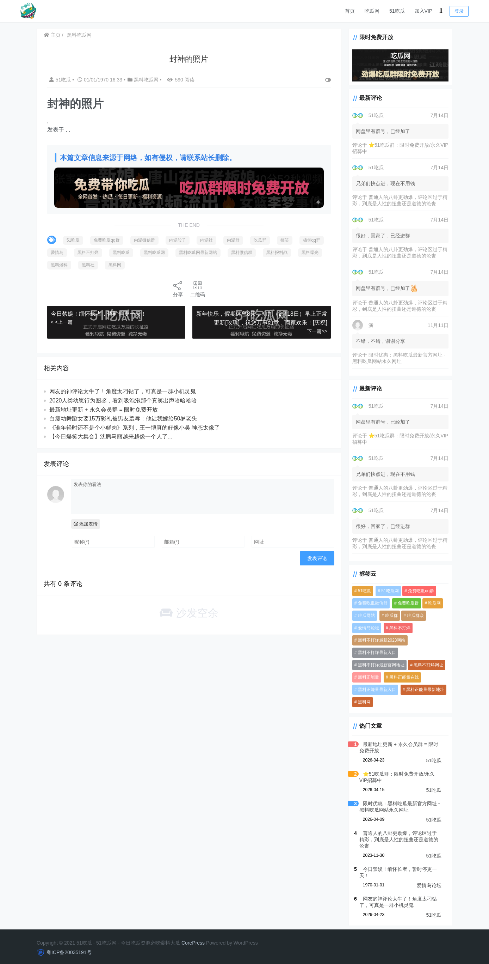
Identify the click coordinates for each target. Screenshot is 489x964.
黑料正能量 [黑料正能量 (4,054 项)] (366, 677)
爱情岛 (88, 252)
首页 (350, 11)
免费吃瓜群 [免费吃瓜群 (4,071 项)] (406, 603)
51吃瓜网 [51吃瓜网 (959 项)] (387, 591)
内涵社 (206, 239)
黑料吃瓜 (152, 252)
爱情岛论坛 (429, 880)
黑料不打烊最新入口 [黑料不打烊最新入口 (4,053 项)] (374, 653)
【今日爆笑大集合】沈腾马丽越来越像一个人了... (111, 436)
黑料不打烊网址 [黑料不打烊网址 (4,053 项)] (426, 665)
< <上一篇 (62, 322)
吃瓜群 (260, 239)
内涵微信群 (144, 239)
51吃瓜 (397, 11)
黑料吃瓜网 (79, 35)
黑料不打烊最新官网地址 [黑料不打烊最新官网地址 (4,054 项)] (378, 665)
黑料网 (181, 264)
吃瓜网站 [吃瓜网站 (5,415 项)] (363, 616)
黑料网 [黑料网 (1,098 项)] (361, 702)
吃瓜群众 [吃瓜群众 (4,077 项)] (413, 616)
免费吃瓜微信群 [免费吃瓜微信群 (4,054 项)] (370, 603)
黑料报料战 (61, 264)
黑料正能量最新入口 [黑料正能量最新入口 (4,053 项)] (374, 690)
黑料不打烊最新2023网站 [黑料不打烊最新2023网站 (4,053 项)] (379, 640)
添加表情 (86, 523)
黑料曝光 (94, 264)
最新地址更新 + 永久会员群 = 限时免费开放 (104, 409)
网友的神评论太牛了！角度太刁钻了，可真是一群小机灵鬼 (123, 391)
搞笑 (285, 239)
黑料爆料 (125, 264)
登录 (459, 11)
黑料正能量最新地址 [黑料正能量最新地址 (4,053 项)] (423, 690)
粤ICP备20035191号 (69, 947)
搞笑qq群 (59, 252)
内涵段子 (177, 239)
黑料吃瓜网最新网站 (230, 252)
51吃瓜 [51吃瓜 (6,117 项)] (362, 591)
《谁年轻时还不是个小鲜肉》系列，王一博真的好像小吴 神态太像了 (135, 427)
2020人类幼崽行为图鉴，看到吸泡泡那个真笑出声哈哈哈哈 (124, 400)
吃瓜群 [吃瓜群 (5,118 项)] (389, 616)
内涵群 (233, 239)
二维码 (196, 288)
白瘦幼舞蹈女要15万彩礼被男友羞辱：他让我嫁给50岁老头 (124, 418)
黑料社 (154, 264)
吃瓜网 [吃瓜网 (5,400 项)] (432, 603)
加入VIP (424, 11)
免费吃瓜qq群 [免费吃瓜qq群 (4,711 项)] (419, 591)
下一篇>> (314, 331)
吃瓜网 (372, 11)
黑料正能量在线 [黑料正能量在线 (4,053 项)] (402, 677)
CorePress (193, 937)
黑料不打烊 (119, 252)
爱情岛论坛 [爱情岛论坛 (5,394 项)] (366, 628)
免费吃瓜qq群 (107, 239)
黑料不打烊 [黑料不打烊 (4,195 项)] (397, 628)
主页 (52, 35)
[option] (188, 125)
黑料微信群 (273, 252)
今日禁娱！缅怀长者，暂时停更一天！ (99, 313)
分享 (177, 288)
